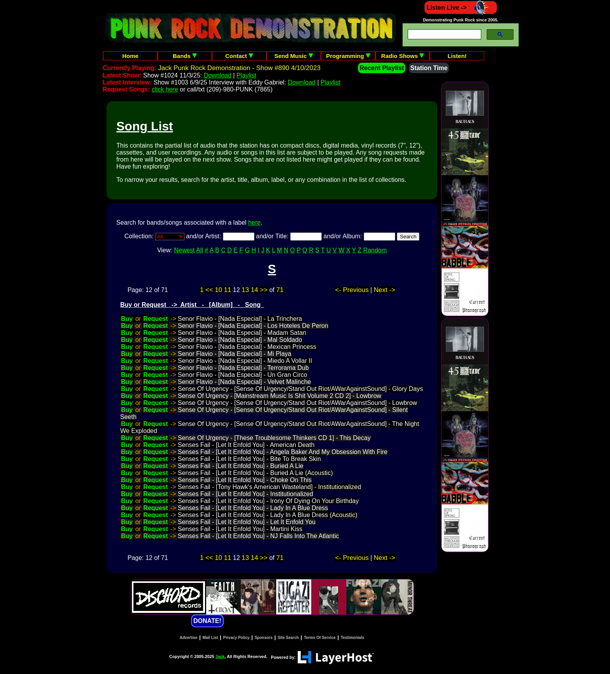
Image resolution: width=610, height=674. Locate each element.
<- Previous (351, 290)
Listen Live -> (461, 7)
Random (375, 250)
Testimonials (352, 637)
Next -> (384, 290)
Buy (127, 318)
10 (218, 290)
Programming (348, 56)
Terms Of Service (320, 637)
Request (155, 318)
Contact (239, 56)
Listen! (456, 56)
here (254, 222)
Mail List (210, 637)
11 (227, 290)
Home (130, 56)
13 (245, 290)
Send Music (293, 56)
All (199, 250)
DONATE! (207, 621)
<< (209, 290)
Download (217, 75)
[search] (444, 34)
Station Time (429, 68)
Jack (220, 656)
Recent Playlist (381, 68)
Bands (185, 56)
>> (264, 290)
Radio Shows (402, 56)
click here (165, 89)
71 (280, 290)
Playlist (246, 75)
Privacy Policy (236, 637)
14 (254, 290)
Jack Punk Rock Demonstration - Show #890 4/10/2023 (239, 68)
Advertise (189, 637)
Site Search (288, 637)
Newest (184, 250)
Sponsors (263, 637)
